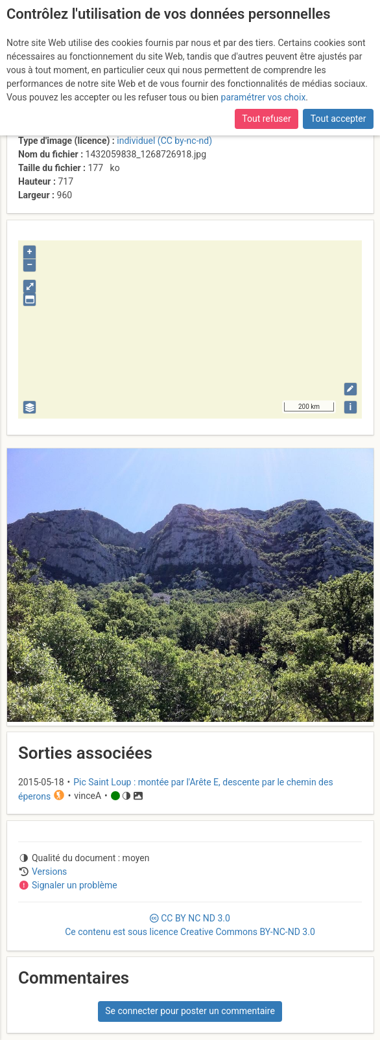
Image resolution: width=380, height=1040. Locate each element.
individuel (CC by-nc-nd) (164, 140)
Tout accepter (338, 118)
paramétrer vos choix (263, 97)
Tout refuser (266, 118)
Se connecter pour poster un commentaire (190, 1011)
